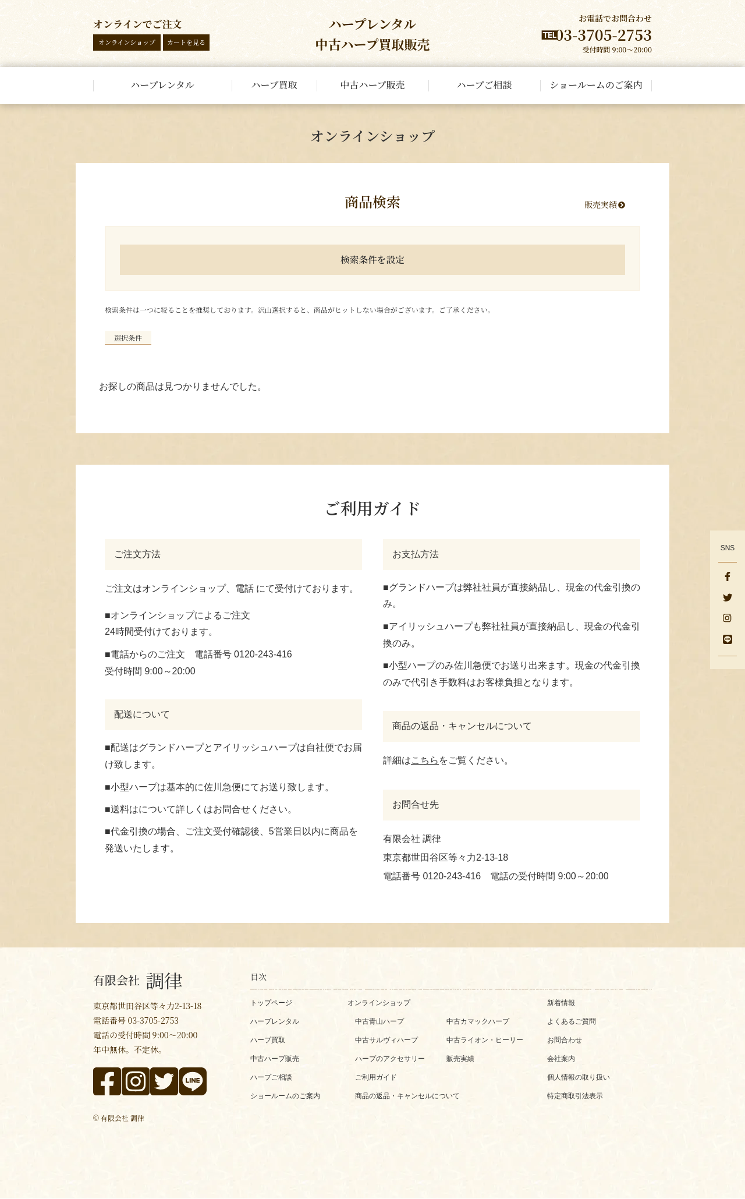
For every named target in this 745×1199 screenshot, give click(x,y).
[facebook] (727, 577)
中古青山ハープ (379, 1021)
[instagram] (727, 619)
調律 (138, 980)
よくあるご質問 (571, 1021)
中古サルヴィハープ (386, 1040)
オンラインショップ (126, 42)
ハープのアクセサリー (390, 1059)
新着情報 (561, 1003)
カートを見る (186, 42)
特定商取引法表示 (575, 1096)
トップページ (271, 1003)
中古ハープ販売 (274, 1059)
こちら (425, 760)
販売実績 (600, 204)
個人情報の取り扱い (578, 1077)
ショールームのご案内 (285, 1096)
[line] (727, 640)
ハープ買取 (267, 1040)
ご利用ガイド (376, 1077)
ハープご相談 (271, 1077)
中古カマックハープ (477, 1021)
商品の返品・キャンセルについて (407, 1096)
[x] (727, 598)
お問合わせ (564, 1040)
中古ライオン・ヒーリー (484, 1040)
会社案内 (561, 1059)
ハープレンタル (274, 1021)
